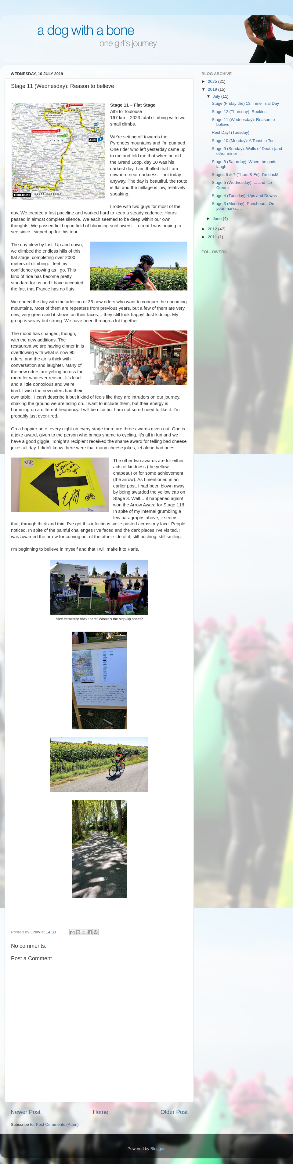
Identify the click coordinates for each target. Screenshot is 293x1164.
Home (100, 1112)
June (218, 218)
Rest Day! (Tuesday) (230, 132)
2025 (213, 81)
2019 (213, 89)
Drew (36, 932)
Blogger (157, 1148)
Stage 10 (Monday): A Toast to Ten (243, 140)
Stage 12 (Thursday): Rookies (239, 111)
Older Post (174, 1112)
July (217, 96)
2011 (213, 237)
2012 (213, 229)
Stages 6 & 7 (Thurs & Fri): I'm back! (245, 174)
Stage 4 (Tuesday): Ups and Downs (244, 195)
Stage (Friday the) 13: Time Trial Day (245, 103)
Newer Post (26, 1112)
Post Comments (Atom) (57, 1124)
